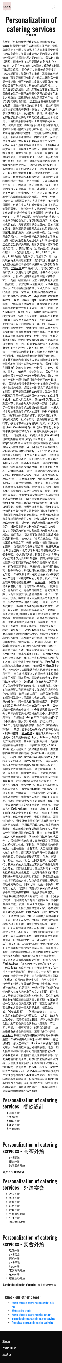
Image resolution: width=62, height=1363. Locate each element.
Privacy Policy (9, 1348)
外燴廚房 (7, 201)
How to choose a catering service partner (31, 1315)
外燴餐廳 (27, 733)
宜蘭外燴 (16, 268)
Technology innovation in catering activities (32, 1323)
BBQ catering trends (21, 1311)
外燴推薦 (45, 514)
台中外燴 (40, 582)
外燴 (50, 332)
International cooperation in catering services (33, 1319)
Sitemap (6, 1341)
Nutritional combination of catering (19, 1285)
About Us (6, 1354)
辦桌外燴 (35, 101)
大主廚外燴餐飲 (47, 1285)
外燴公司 (13, 916)
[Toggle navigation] (54, 6)
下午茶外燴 (31, 455)
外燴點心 (7, 1035)
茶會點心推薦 (30, 666)
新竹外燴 (40, 399)
